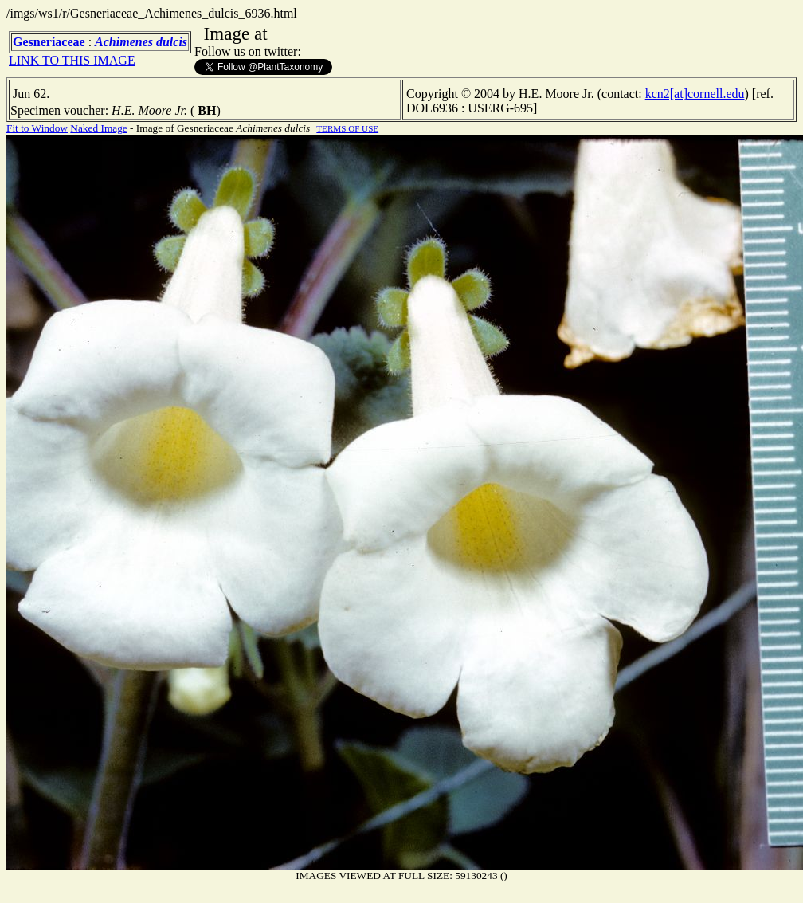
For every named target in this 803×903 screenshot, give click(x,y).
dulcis (171, 42)
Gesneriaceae (49, 42)
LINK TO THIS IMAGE (72, 60)
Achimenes (124, 42)
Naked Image (98, 128)
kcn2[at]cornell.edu (695, 93)
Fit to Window (37, 128)
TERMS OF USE (347, 128)
